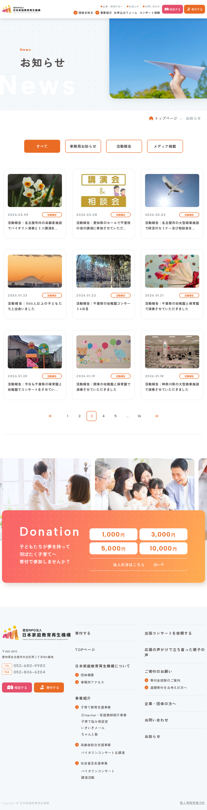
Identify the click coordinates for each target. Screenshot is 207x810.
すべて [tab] (42, 146)
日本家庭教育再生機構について (102, 665)
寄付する (197, 9)
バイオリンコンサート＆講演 (103, 752)
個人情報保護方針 (192, 803)
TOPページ (85, 649)
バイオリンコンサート (98, 771)
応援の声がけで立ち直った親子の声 (175, 652)
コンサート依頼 (149, 13)
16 (139, 416)
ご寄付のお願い (158, 671)
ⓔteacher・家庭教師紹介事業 (104, 715)
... (127, 416)
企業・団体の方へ (113, 6)
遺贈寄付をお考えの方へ (168, 687)
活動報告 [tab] (124, 146)
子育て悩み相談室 (94, 721)
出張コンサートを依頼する (168, 633)
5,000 (113, 548)
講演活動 (88, 777)
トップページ (166, 118)
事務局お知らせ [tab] (83, 146)
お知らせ (134, 6)
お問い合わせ (152, 6)
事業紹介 (83, 698)
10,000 (163, 548)
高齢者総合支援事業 (96, 744)
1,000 (113, 534)
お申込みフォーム (125, 13)
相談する (175, 9)
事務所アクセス (92, 682)
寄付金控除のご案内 (165, 680)
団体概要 (87, 674)
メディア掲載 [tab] (165, 146)
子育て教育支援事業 (96, 707)
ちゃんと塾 (89, 734)
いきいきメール (93, 727)
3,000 (163, 534)
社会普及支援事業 (94, 763)
